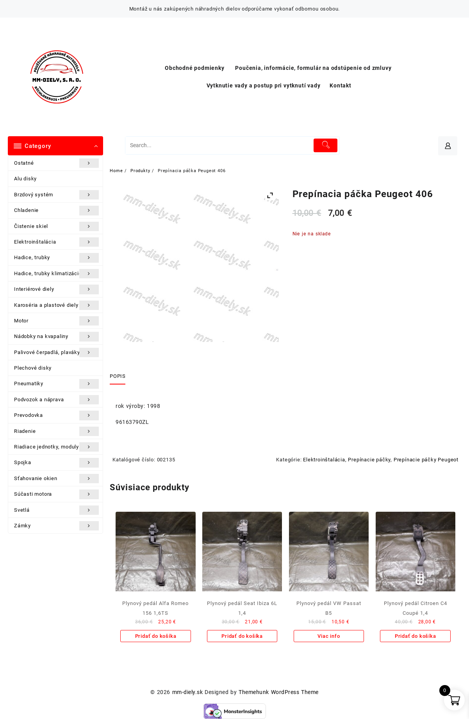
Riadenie (56, 431)
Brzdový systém (56, 194)
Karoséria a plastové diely (56, 305)
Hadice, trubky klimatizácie (56, 273)
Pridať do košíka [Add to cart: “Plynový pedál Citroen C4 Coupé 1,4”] (415, 636)
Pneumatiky (56, 383)
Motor (56, 321)
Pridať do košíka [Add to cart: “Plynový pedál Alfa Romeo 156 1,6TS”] (156, 636)
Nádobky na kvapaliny (56, 336)
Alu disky (25, 179)
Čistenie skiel (56, 226)
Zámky (56, 525)
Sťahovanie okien (56, 478)
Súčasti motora (56, 494)
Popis (117, 376)
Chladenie (56, 210)
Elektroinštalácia (56, 242)
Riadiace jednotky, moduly (56, 447)
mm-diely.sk (187, 692)
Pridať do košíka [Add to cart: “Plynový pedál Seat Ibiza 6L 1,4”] (242, 636)
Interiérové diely (56, 289)
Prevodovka (56, 415)
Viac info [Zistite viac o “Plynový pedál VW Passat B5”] (328, 636)
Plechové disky (33, 368)
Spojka (56, 462)
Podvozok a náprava (56, 399)
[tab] (120, 377)
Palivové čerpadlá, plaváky (56, 352)
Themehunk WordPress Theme (278, 692)
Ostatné (56, 163)
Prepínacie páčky (369, 460)
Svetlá (56, 510)
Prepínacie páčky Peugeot (426, 460)
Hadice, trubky (56, 257)
